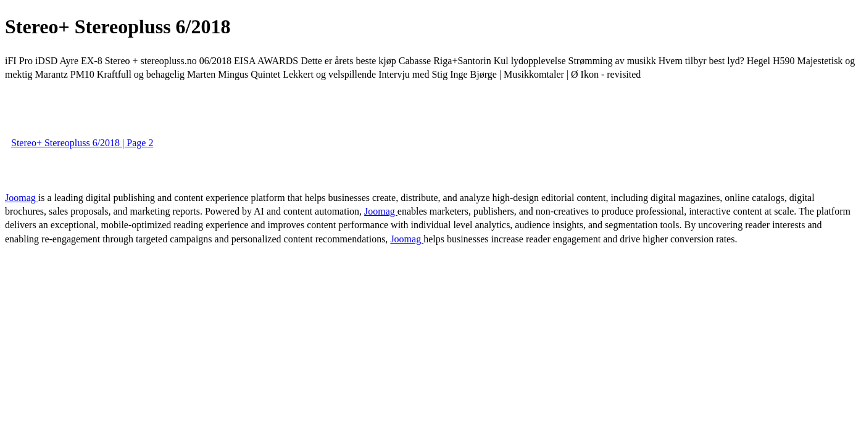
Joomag (21, 197)
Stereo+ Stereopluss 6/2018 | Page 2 (82, 143)
